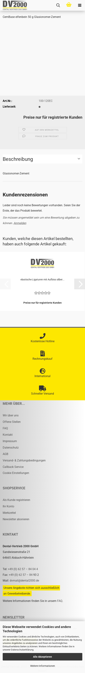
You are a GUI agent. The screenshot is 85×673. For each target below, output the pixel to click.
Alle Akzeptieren (42, 656)
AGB (5, 454)
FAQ (5, 428)
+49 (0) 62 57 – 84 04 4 (23, 569)
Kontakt (8, 434)
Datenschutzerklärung (22, 649)
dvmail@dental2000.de (24, 580)
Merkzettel (9, 512)
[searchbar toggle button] (58, 5)
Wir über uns (11, 415)
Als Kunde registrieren (16, 500)
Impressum (10, 441)
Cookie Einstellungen (16, 473)
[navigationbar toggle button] (79, 5)
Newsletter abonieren (16, 519)
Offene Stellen (12, 422)
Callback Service (13, 467)
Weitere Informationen (42, 665)
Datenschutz (11, 447)
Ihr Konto (8, 506)
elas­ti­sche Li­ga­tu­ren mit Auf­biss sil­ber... (42, 279)
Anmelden (19, 223)
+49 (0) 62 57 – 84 (21, 574)
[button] (79, 284)
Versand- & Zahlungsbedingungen (24, 460)
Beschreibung (18, 159)
